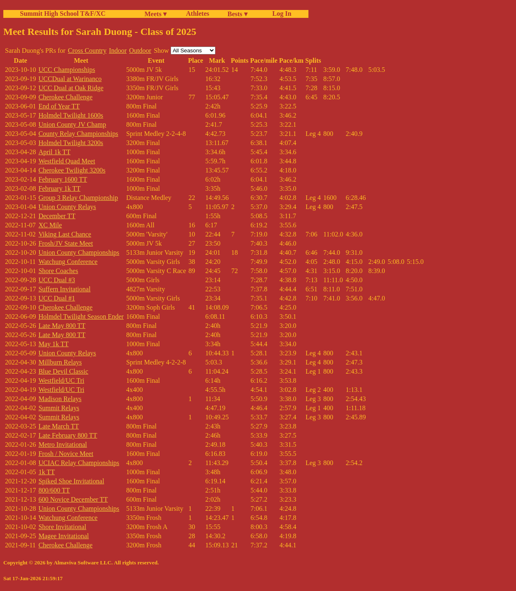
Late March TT (59, 426)
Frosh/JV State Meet (66, 243)
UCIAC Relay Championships (79, 462)
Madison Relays (60, 398)
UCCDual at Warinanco (70, 78)
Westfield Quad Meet (67, 161)
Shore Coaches (58, 270)
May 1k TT (54, 343)
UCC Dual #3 (57, 279)
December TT (57, 215)
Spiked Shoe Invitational (71, 481)
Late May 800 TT (62, 325)
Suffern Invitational (64, 289)
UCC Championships (67, 69)
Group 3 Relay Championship (78, 197)
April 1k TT (55, 151)
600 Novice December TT (73, 499)
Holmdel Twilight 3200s (71, 142)
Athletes (197, 13)
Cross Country (87, 50)
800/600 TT (54, 490)
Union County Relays (67, 206)
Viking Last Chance (65, 234)
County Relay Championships (78, 133)
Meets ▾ (155, 13)
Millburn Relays (60, 362)
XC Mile (50, 225)
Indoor (118, 50)
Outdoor (140, 50)
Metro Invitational (63, 444)
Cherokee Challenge (66, 97)
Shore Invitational (62, 526)
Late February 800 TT (68, 435)
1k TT (47, 471)
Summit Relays (59, 407)
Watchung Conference (68, 261)
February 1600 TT (63, 179)
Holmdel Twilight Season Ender (81, 316)
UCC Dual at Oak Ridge (71, 87)
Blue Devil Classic (63, 371)
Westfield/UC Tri (61, 380)
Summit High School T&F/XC (62, 13)
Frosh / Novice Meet (66, 453)
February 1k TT (60, 188)
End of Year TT (59, 106)
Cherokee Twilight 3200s (72, 170)
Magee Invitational (64, 535)
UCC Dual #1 (57, 298)
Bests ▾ (237, 13)
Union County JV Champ (72, 124)
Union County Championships (79, 252)
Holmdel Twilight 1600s (71, 115)
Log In (280, 13)
